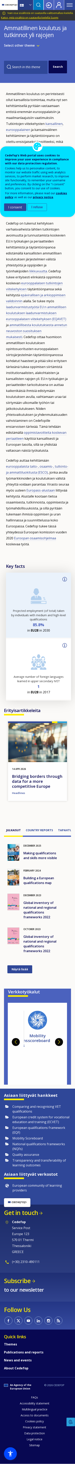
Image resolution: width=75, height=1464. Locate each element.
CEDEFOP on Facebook (8, 1321)
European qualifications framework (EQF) (38, 1130)
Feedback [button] (71, 1422)
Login (49, 5)
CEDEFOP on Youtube (28, 1321)
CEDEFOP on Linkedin (38, 1321)
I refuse (37, 207)
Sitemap (34, 1445)
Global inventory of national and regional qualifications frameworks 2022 (39, 910)
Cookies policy (34, 1421)
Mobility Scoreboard (27, 1138)
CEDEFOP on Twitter (18, 1321)
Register (59, 5)
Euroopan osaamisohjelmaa (35, 538)
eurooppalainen (18, 130)
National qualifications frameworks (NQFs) (38, 1146)
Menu (70, 5)
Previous (16, 1042)
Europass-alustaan (40, 490)
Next (59, 1042)
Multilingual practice (34, 1409)
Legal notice (34, 1439)
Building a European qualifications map (38, 880)
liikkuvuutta (38, 271)
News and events (18, 1360)
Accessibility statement (34, 1403)
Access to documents (35, 1415)
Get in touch (21, 1213)
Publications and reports (23, 1352)
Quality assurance (25, 1154)
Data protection (34, 1433)
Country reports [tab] (39, 830)
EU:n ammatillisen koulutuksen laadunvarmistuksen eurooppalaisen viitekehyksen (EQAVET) (36, 313)
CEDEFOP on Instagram (48, 1321)
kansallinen (54, 124)
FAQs (34, 1397)
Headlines (18, 793)
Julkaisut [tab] (13, 830)
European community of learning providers (37, 1187)
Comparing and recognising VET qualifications (36, 1109)
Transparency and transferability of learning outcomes (39, 1162)
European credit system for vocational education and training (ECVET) (40, 1119)
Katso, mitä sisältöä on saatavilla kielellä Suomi (29, 17)
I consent (15, 207)
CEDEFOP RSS (58, 1321)
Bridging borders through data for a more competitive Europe (37, 781)
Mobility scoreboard (39, 1038)
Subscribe (17, 1281)
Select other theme (19, 45)
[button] (10, 1453)
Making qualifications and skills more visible (40, 855)
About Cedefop (16, 1368)
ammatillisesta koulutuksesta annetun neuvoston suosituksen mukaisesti (36, 331)
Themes (10, 1344)
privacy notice (43, 197)
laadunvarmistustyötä (23, 307)
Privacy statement (34, 1427)
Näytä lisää (20, 969)
